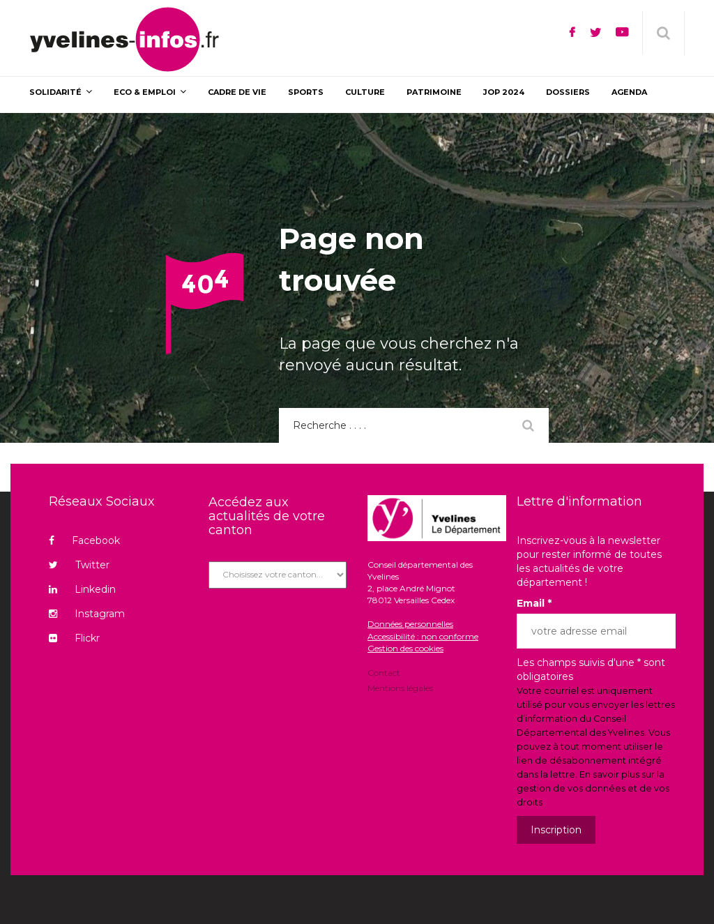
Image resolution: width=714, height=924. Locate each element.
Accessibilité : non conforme (422, 636)
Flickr (74, 638)
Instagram (87, 613)
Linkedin (82, 589)
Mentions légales (400, 687)
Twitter (79, 565)
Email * (534, 603)
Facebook (84, 540)
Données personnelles (410, 624)
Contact (383, 673)
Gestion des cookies (405, 648)
